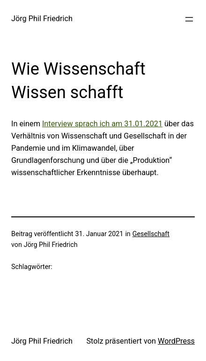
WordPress (176, 341)
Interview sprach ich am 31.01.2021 (102, 123)
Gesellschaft (150, 234)
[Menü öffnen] (189, 19)
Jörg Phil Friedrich (42, 18)
